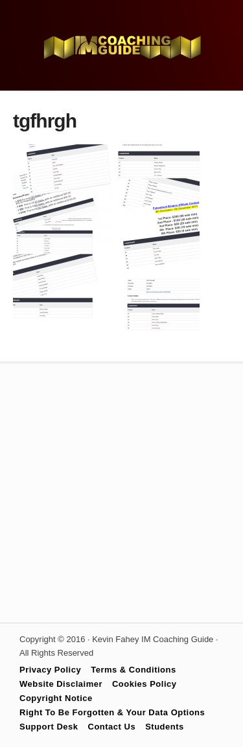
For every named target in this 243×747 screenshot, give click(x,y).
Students (164, 726)
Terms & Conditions (133, 670)
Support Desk (48, 726)
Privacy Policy (50, 670)
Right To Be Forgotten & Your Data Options (112, 712)
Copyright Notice (56, 698)
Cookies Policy (144, 684)
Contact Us (112, 726)
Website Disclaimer (60, 684)
